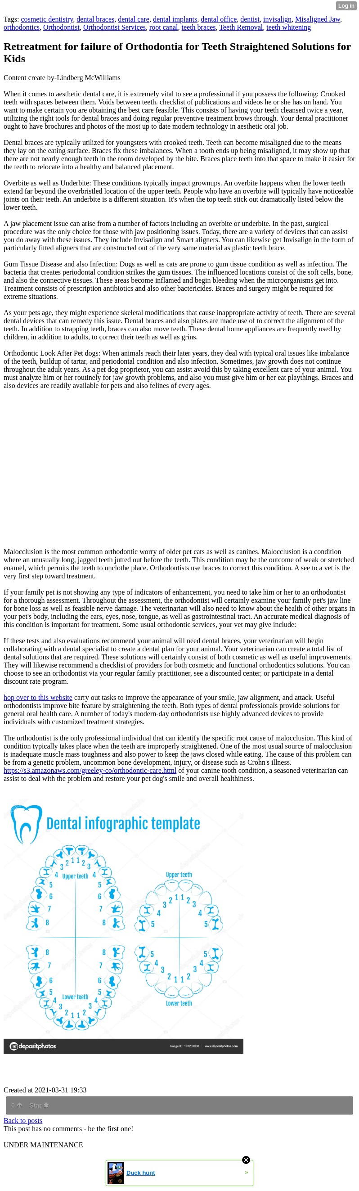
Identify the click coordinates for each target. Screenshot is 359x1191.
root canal (163, 27)
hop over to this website (38, 697)
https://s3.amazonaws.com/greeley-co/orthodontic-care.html (90, 770)
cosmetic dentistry (47, 19)
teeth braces (199, 27)
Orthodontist (61, 27)
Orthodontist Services (114, 27)
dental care (133, 19)
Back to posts (23, 1120)
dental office (219, 19)
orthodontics (22, 27)
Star (39, 1105)
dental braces (95, 19)
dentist (250, 19)
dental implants (175, 19)
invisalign (277, 19)
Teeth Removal (241, 27)
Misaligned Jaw (317, 19)
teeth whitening (288, 27)
